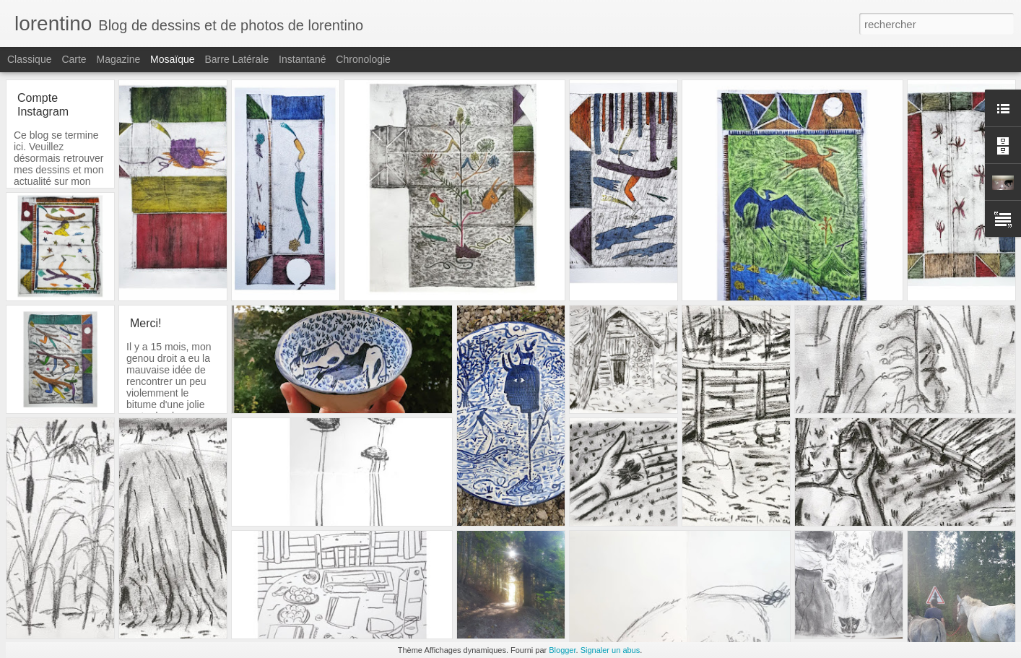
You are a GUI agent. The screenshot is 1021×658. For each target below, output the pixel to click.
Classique (29, 59)
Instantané (302, 59)
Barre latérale (236, 59)
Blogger (562, 650)
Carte (73, 59)
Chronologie (363, 59)
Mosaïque (172, 59)
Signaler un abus (610, 650)
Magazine (119, 59)
